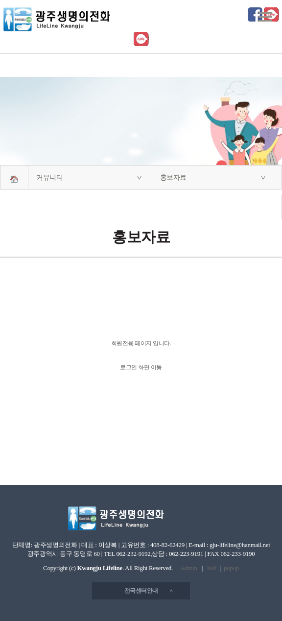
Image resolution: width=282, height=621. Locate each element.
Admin (188, 568)
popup (231, 568)
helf (211, 568)
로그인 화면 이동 (141, 367)
